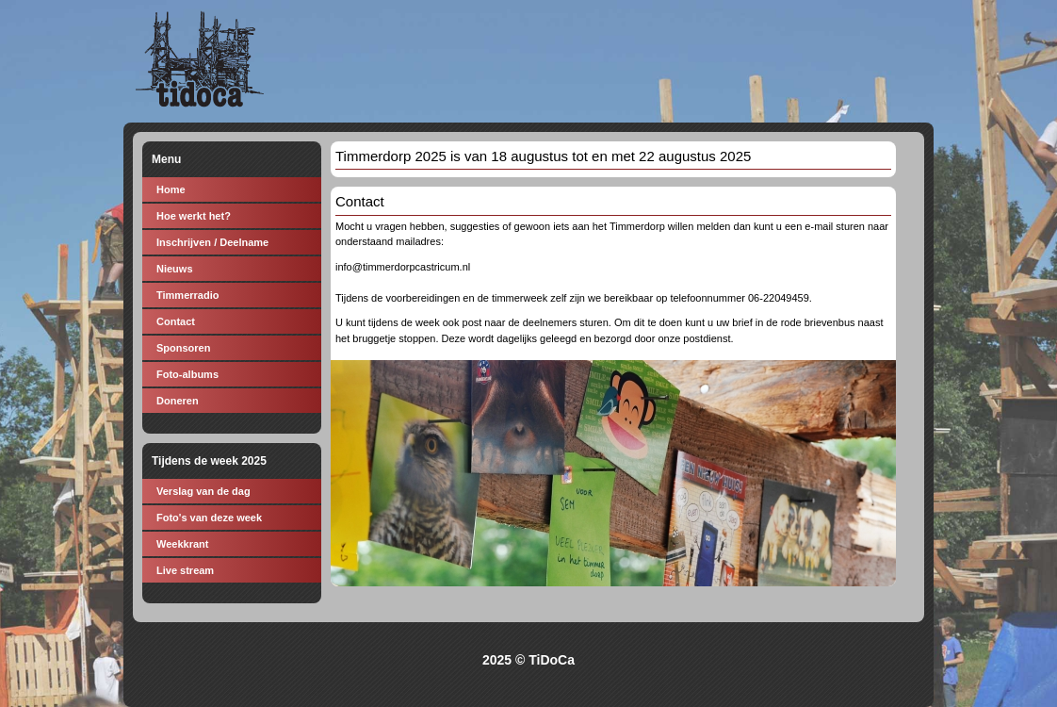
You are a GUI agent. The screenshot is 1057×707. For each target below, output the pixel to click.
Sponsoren (183, 348)
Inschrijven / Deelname (212, 242)
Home (171, 189)
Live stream (185, 570)
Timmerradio (187, 295)
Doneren (177, 400)
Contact (175, 321)
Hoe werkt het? (193, 216)
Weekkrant (182, 544)
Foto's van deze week (209, 517)
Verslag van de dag (203, 491)
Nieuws (174, 268)
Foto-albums (187, 374)
